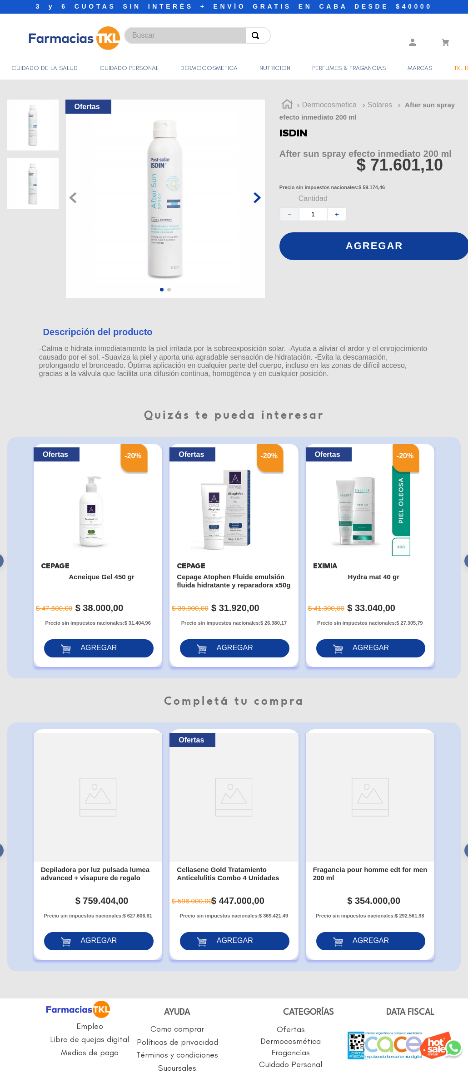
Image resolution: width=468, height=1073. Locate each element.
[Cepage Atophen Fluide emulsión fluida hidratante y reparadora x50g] (233, 537)
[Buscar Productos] (257, 35)
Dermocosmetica (329, 87)
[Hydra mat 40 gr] (370, 537)
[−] (289, 196)
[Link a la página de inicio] (287, 87)
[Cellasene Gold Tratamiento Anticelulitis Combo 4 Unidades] (233, 790)
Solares (380, 87)
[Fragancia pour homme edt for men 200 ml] (370, 790)
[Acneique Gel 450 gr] (98, 537)
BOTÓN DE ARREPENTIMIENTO (244, 997)
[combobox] (153, 33)
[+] (337, 196)
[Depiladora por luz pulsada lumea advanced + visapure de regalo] (98, 790)
